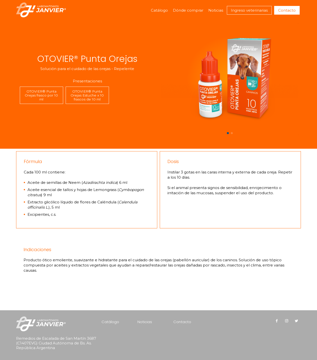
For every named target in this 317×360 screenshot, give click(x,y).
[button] (228, 133)
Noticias (215, 10)
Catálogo (159, 10)
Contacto (287, 10)
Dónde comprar (188, 10)
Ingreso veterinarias (249, 10)
